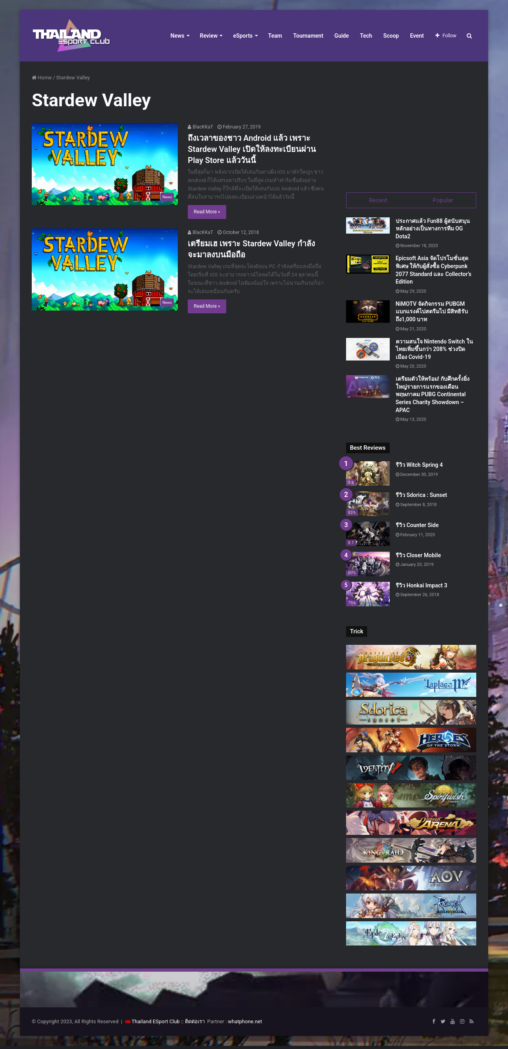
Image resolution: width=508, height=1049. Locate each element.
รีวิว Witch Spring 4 (419, 468)
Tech (366, 36)
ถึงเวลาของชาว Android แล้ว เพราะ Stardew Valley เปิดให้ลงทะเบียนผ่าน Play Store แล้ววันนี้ (252, 149)
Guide (342, 36)
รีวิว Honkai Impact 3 (421, 588)
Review (209, 36)
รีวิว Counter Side (417, 528)
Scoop (391, 36)
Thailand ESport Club (156, 1025)
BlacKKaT (200, 127)
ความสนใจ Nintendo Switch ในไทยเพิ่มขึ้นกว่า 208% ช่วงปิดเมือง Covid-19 (434, 352)
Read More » (207, 212)
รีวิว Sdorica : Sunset (421, 498)
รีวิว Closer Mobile (418, 558)
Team (275, 36)
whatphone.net (245, 1025)
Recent (378, 200)
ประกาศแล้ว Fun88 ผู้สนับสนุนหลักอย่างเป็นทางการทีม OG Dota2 (433, 231)
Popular (443, 200)
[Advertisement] (411, 123)
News (178, 36)
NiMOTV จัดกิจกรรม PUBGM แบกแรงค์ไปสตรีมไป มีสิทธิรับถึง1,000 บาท (432, 314)
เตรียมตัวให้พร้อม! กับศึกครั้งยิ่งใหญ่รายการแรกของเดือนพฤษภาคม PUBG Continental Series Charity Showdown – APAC (433, 397)
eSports (242, 36)
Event (417, 36)
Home (42, 78)
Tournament (308, 36)
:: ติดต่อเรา (193, 1025)
